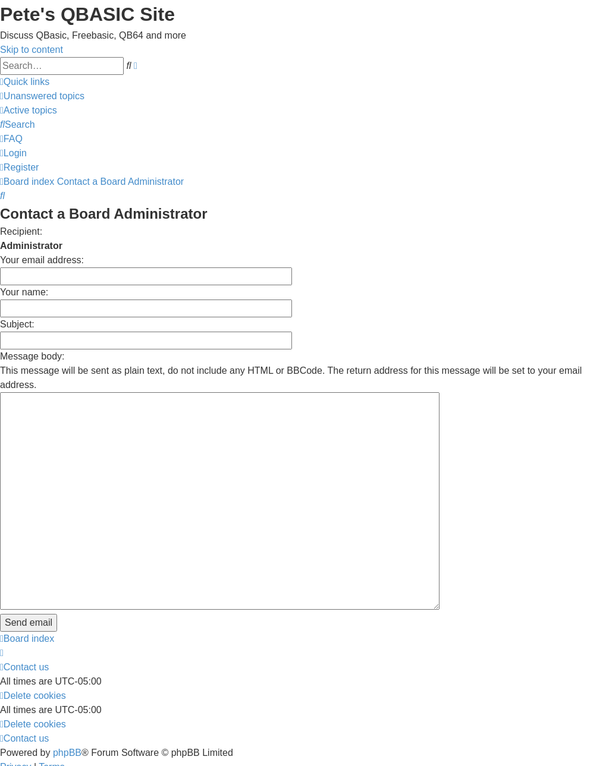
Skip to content (31, 50)
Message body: (32, 356)
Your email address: (42, 260)
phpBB (67, 685)
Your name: (24, 292)
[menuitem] (42, 96)
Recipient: (21, 231)
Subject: (17, 324)
